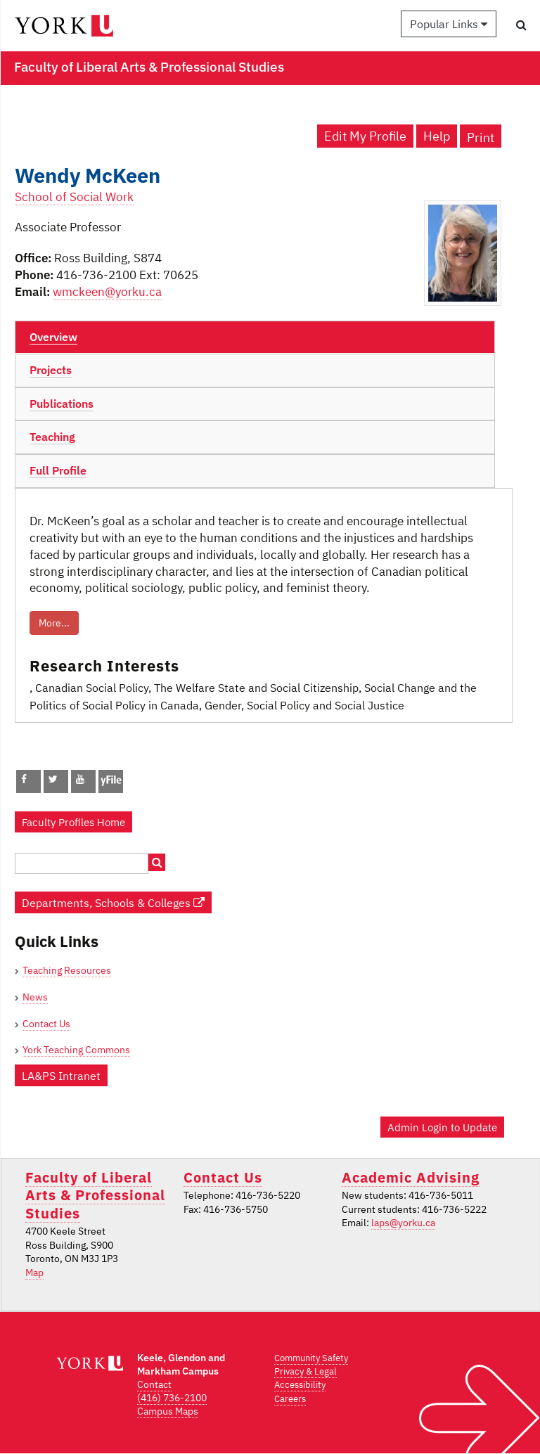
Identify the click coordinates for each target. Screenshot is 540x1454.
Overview (53, 337)
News (35, 997)
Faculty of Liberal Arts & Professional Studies (95, 1195)
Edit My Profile (365, 136)
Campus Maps (167, 1411)
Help (436, 136)
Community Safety (311, 1358)
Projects (51, 370)
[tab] (255, 337)
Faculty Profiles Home (73, 822)
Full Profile (58, 470)
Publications (62, 404)
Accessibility (300, 1385)
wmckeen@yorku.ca (107, 292)
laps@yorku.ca (403, 1222)
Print (480, 137)
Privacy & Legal (305, 1371)
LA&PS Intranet (61, 1075)
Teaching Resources (66, 970)
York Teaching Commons (76, 1049)
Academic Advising (411, 1177)
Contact (154, 1384)
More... (54, 623)
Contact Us (46, 1023)
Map (34, 1272)
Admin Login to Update (442, 1127)
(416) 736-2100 (172, 1397)
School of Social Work (74, 197)
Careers (290, 1399)
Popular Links (448, 24)
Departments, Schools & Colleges (113, 902)
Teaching (52, 437)
